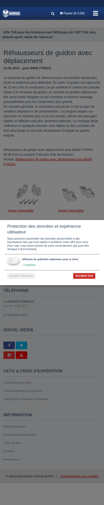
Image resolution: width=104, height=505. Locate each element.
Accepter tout (84, 275)
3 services (28, 265)
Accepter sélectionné (21, 276)
